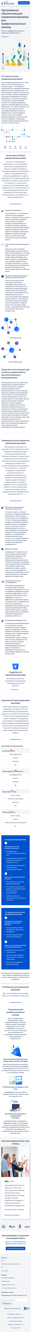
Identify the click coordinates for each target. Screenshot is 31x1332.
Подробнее (5, 36)
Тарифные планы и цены (8, 1284)
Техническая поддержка (8, 1277)
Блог (2, 1260)
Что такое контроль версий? (9, 1288)
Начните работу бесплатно (15, 1248)
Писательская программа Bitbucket (11, 1264)
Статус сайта (4, 1270)
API (2, 1267)
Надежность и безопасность (15, 1324)
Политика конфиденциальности (15, 1317)
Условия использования (15, 1321)
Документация (5, 1281)
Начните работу (24, 3)
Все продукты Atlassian (15, 1314)
